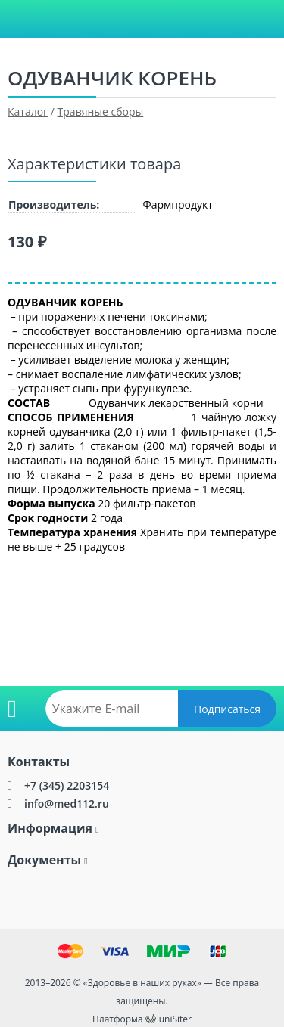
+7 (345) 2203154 (66, 785)
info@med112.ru (66, 803)
